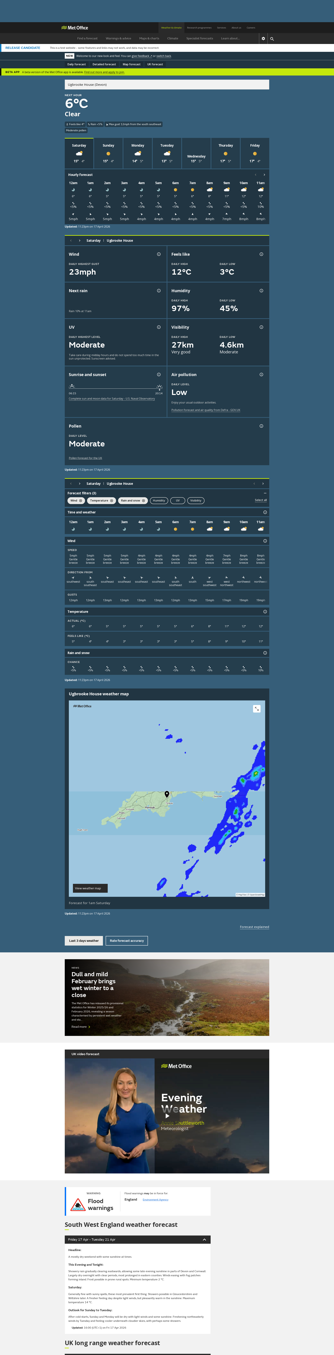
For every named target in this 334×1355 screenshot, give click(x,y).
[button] (167, 795)
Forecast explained (254, 927)
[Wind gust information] (158, 254)
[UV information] (158, 327)
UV (178, 500)
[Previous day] (70, 240)
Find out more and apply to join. (104, 72)
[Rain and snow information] (265, 653)
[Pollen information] (261, 426)
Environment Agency (155, 1199)
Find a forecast (87, 38)
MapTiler (242, 895)
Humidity (159, 500)
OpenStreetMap (257, 895)
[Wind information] (265, 541)
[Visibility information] (261, 327)
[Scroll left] (255, 174)
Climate (172, 38)
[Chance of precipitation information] (158, 291)
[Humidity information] (261, 291)
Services (221, 27)
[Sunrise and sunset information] (158, 374)
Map (132, 64)
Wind (74, 501)
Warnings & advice (118, 38)
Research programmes (199, 27)
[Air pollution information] (261, 374)
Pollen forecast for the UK (85, 458)
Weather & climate (171, 27)
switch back (163, 56)
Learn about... (230, 38)
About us (236, 27)
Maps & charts (149, 38)
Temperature (100, 501)
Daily (76, 64)
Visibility (195, 500)
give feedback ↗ (142, 56)
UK (155, 64)
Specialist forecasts (199, 38)
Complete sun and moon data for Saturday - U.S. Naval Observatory (112, 398)
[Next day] (79, 240)
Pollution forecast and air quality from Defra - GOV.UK (205, 410)
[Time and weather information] (265, 512)
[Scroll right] (264, 174)
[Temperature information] (265, 612)
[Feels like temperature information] (261, 254)
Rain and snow (131, 501)
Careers (251, 27)
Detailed (104, 64)
